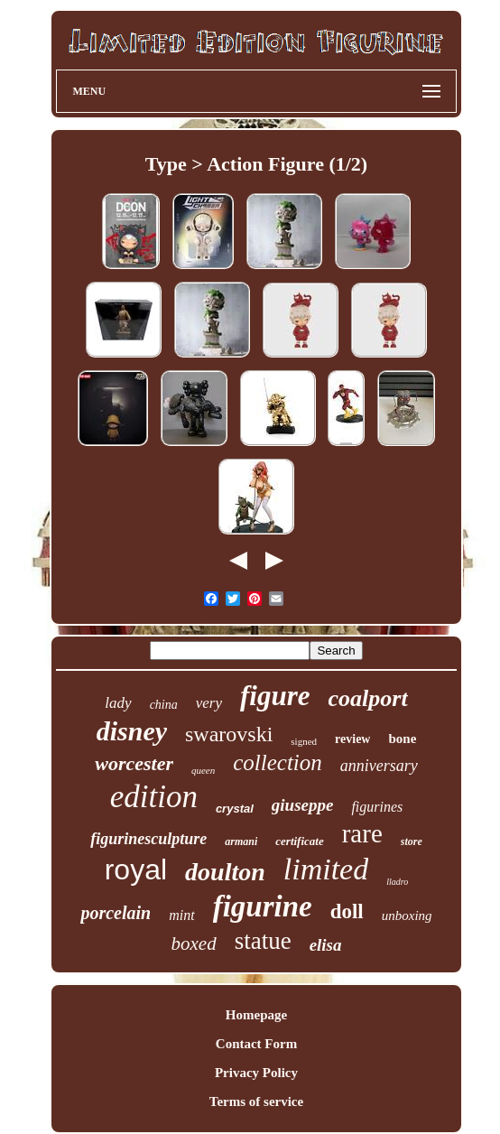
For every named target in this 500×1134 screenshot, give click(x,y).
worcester (134, 763)
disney (132, 731)
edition (154, 796)
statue (263, 940)
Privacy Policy (256, 1072)
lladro (397, 882)
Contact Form (256, 1043)
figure (275, 695)
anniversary (379, 766)
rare (362, 833)
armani (241, 841)
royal (136, 869)
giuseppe (303, 804)
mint (181, 915)
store (411, 841)
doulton (225, 872)
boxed (193, 943)
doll (347, 911)
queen (203, 770)
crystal (235, 808)
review (352, 739)
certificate (299, 841)
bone (402, 738)
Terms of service (256, 1101)
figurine (262, 906)
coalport (368, 698)
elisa (326, 944)
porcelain (115, 913)
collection (277, 762)
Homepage (256, 1015)
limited (325, 869)
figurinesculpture (148, 839)
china (164, 704)
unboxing (407, 915)
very (209, 702)
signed (304, 741)
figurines (377, 806)
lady (118, 702)
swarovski (229, 734)
